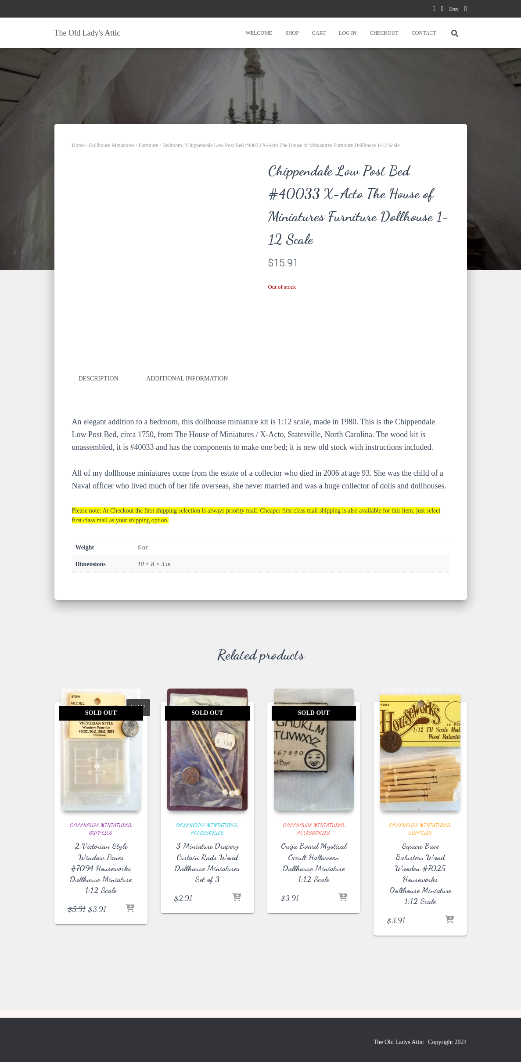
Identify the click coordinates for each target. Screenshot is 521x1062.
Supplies (100, 832)
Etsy (453, 9)
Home (78, 145)
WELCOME (258, 33)
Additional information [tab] (187, 378)
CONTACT (424, 33)
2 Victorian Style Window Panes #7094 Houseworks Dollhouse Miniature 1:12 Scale (101, 868)
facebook (434, 10)
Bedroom (172, 145)
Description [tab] (99, 378)
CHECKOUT (384, 33)
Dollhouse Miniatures (111, 145)
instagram (465, 10)
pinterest (442, 10)
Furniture (148, 145)
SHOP (292, 33)
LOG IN (347, 33)
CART (319, 33)
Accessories (207, 832)
